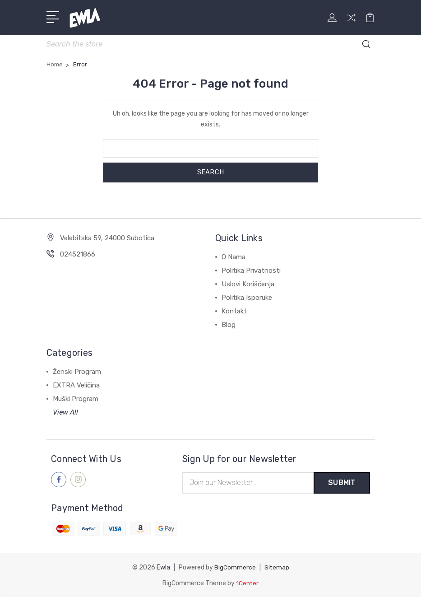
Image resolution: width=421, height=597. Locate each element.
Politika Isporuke (247, 297)
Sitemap (276, 567)
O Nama (233, 256)
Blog (229, 324)
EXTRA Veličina (76, 384)
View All (65, 411)
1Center (247, 582)
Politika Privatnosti (251, 270)
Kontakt (234, 310)
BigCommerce (234, 567)
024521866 (77, 253)
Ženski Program (77, 371)
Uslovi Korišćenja (248, 283)
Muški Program (75, 398)
